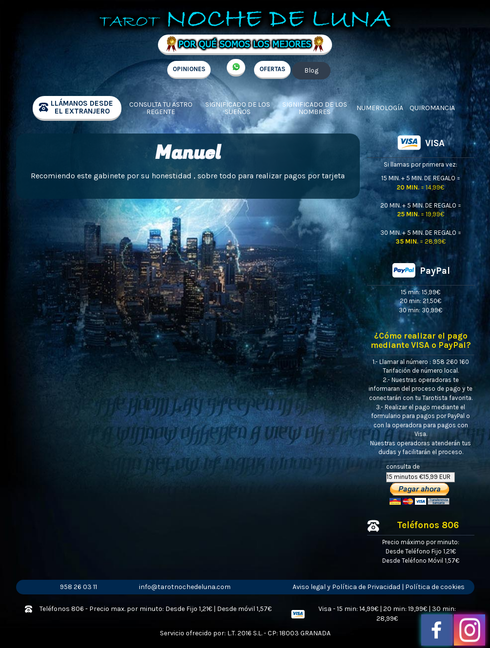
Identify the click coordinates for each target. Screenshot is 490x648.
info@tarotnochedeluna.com (185, 587)
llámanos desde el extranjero (82, 107)
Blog (311, 70)
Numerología (379, 108)
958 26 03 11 (78, 587)
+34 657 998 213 (236, 67)
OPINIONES (189, 69)
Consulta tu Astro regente (161, 108)
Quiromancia (432, 108)
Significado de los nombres (314, 108)
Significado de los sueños (237, 108)
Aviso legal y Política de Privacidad (346, 587)
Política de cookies (435, 587)
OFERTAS (272, 69)
